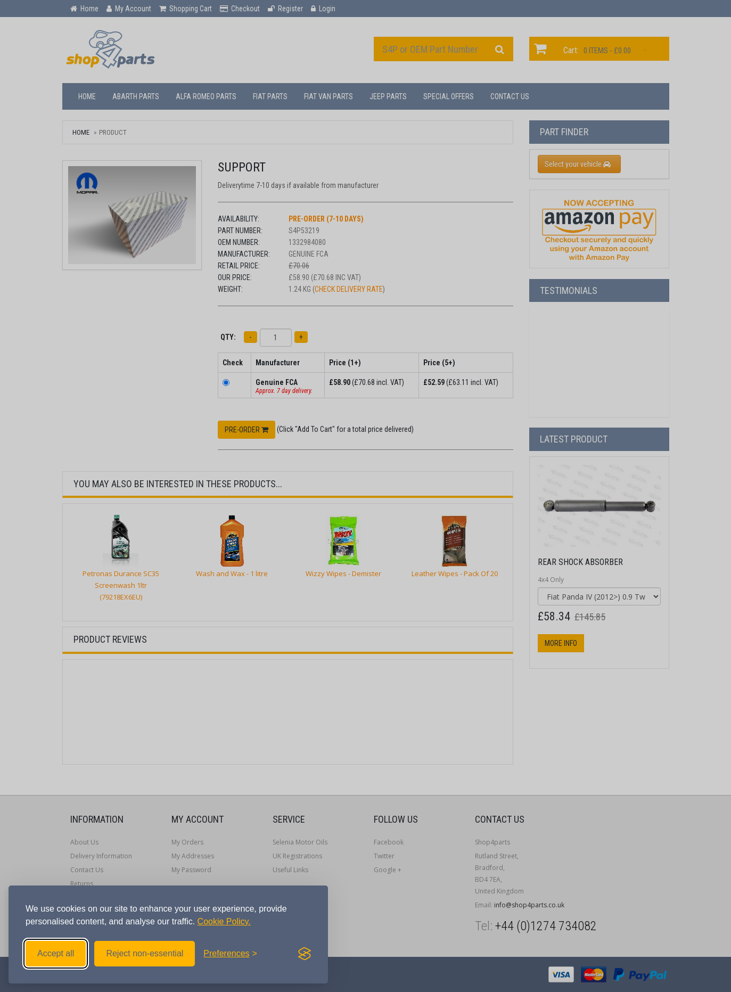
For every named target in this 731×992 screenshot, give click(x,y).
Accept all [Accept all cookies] (55, 953)
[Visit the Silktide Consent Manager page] (304, 953)
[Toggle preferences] (230, 954)
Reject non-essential (144, 953)
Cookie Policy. (224, 921)
